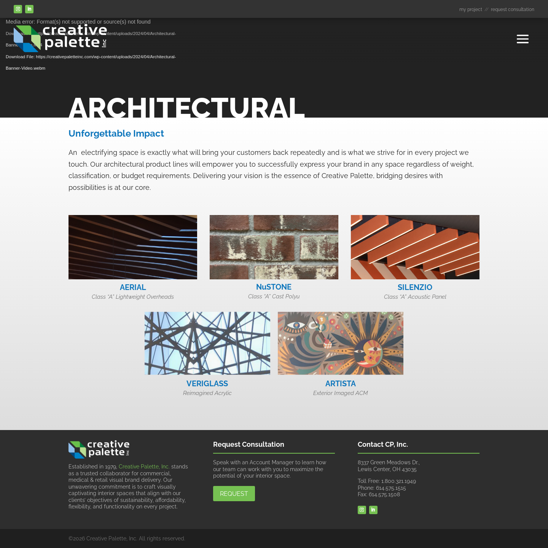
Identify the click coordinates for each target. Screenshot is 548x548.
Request (234, 493)
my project (470, 9)
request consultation (512, 9)
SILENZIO (415, 287)
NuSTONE (274, 287)
